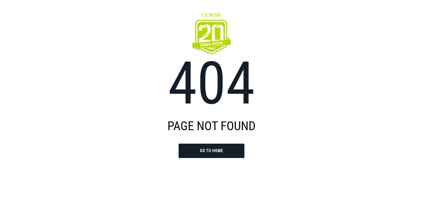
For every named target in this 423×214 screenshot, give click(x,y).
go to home (211, 150)
